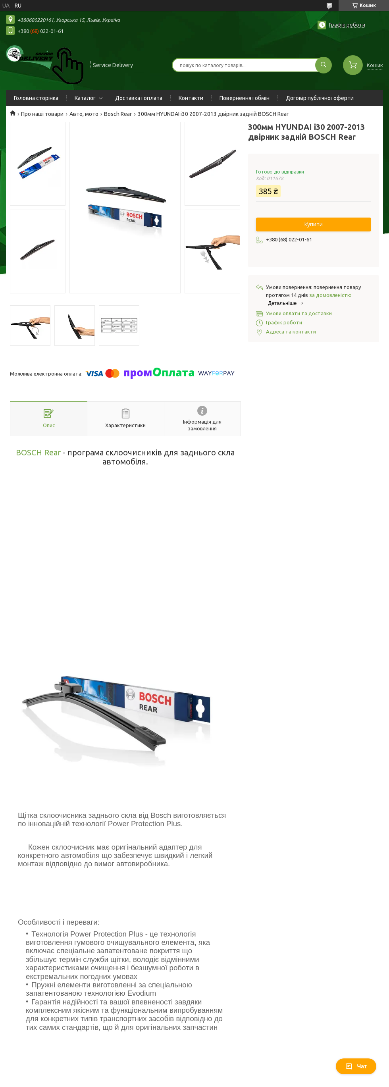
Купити (313, 224)
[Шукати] (323, 65)
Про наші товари (42, 114)
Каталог (85, 98)
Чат (356, 1066)
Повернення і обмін (245, 98)
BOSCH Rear (38, 452)
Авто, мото (83, 114)
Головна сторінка (36, 98)
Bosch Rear (118, 114)
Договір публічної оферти (320, 98)
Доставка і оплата (138, 98)
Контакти (191, 98)
